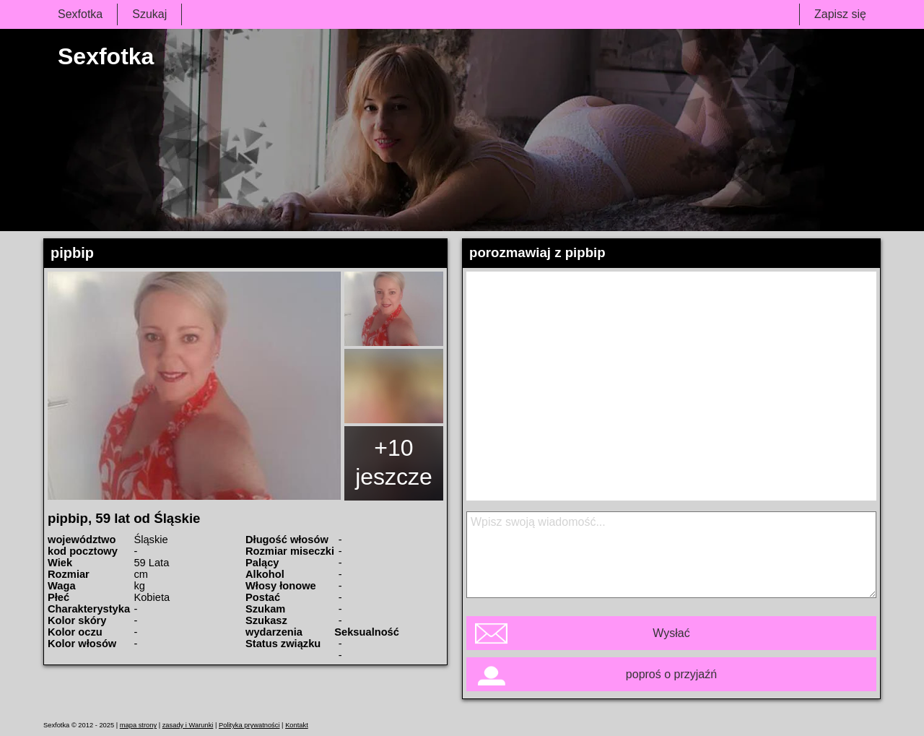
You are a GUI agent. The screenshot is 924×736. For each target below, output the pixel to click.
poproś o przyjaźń (671, 674)
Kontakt (296, 725)
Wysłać (671, 633)
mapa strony (138, 725)
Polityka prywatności (249, 725)
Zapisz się (840, 14)
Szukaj (149, 14)
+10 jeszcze (393, 462)
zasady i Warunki (188, 725)
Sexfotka (80, 14)
